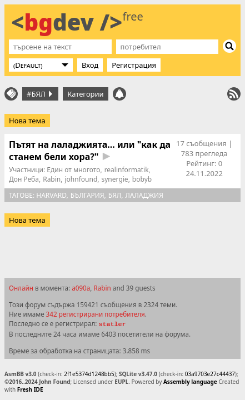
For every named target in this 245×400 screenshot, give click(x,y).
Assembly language (190, 382)
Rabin (52, 179)
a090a (81, 287)
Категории (85, 94)
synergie (115, 179)
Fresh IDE (30, 389)
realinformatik (126, 169)
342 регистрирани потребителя (95, 313)
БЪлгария (87, 195)
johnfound (80, 179)
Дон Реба (24, 179)
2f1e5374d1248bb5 (89, 374)
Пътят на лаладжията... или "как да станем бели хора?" (90, 150)
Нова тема (27, 121)
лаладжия (144, 195)
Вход (90, 65)
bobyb (142, 179)
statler (112, 324)
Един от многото (73, 169)
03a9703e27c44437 (210, 374)
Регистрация (134, 65)
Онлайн (21, 287)
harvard (51, 195)
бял (114, 195)
